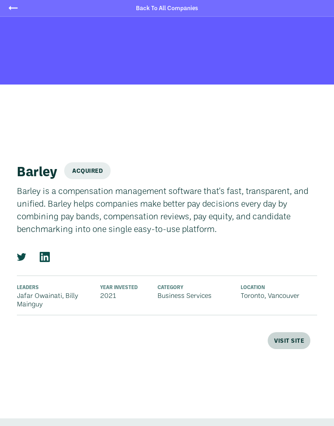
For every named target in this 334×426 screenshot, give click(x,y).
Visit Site (289, 340)
